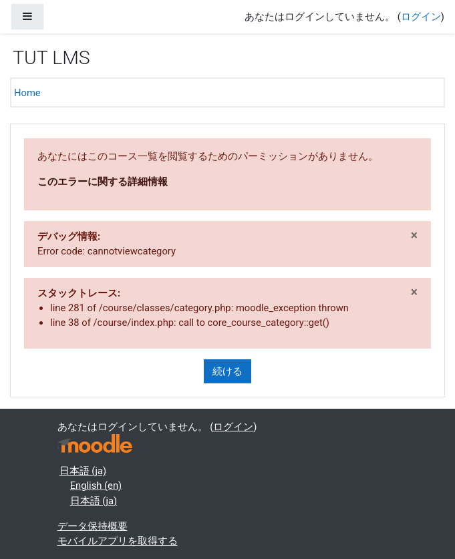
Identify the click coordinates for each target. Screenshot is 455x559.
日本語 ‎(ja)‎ (82, 471)
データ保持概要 (92, 526)
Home (27, 93)
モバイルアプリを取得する (117, 541)
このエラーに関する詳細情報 (102, 182)
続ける (227, 371)
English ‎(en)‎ (96, 486)
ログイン (421, 17)
